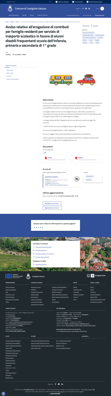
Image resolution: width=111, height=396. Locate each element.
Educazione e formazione (37, 304)
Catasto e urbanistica (36, 299)
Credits (7, 370)
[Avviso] (46, 158)
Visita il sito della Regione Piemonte (40, 341)
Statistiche (8, 375)
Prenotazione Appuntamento (13, 351)
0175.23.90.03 (11, 316)
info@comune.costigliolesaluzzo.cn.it (58, 185)
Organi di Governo (10, 287)
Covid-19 (75, 297)
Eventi (92, 287)
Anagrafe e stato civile (36, 292)
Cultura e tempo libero (36, 302)
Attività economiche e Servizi (97, 299)
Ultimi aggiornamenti (11, 373)
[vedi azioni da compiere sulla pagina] (94, 26)
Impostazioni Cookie (11, 368)
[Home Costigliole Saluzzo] (26, 8)
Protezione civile (77, 290)
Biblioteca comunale (78, 295)
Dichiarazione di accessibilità (13, 343)
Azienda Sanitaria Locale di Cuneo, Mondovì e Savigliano (45, 346)
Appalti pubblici (35, 295)
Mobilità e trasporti (57, 292)
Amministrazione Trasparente (13, 341)
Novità (12, 22)
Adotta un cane (60, 346)
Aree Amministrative (11, 290)
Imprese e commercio (57, 290)
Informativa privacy (10, 363)
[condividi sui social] (86, 26)
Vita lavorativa (55, 302)
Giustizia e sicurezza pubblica (59, 287)
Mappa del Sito (9, 378)
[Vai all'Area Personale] (94, 2)
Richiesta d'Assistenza (11, 356)
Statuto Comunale (10, 360)
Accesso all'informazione (73, 15)
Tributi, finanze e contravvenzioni (60, 297)
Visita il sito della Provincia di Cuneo (40, 343)
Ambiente (33, 290)
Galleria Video (93, 297)
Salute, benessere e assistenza (60, 295)
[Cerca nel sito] (102, 8)
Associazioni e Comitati (96, 302)
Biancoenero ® (61, 392)
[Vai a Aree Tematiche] (77, 2)
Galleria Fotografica (95, 295)
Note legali (8, 365)
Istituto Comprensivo (61, 343)
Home (7, 22)
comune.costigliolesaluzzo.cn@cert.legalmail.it (20, 322)
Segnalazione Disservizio (12, 353)
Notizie (75, 287)
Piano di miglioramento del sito (13, 346)
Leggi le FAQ (9, 348)
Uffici (7, 292)
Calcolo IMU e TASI (36, 348)
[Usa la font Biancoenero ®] (62, 2)
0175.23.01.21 (55, 183)
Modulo (80, 158)
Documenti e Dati (10, 295)
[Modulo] (76, 158)
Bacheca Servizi (10, 358)
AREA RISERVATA (54, 393)
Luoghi (92, 290)
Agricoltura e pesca (36, 287)
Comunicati (76, 292)
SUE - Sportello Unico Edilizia (63, 341)
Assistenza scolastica (51, 177)
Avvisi (17, 22)
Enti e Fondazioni (10, 297)
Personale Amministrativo (12, 299)
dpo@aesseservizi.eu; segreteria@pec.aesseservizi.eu (73, 331)
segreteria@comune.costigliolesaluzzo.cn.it (20, 324)
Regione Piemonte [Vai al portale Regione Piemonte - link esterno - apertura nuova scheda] (11, 2)
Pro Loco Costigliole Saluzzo (63, 348)
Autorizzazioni (34, 297)
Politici (7, 302)
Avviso (50, 158)
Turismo (54, 299)
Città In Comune (88, 389)
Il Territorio (93, 292)
